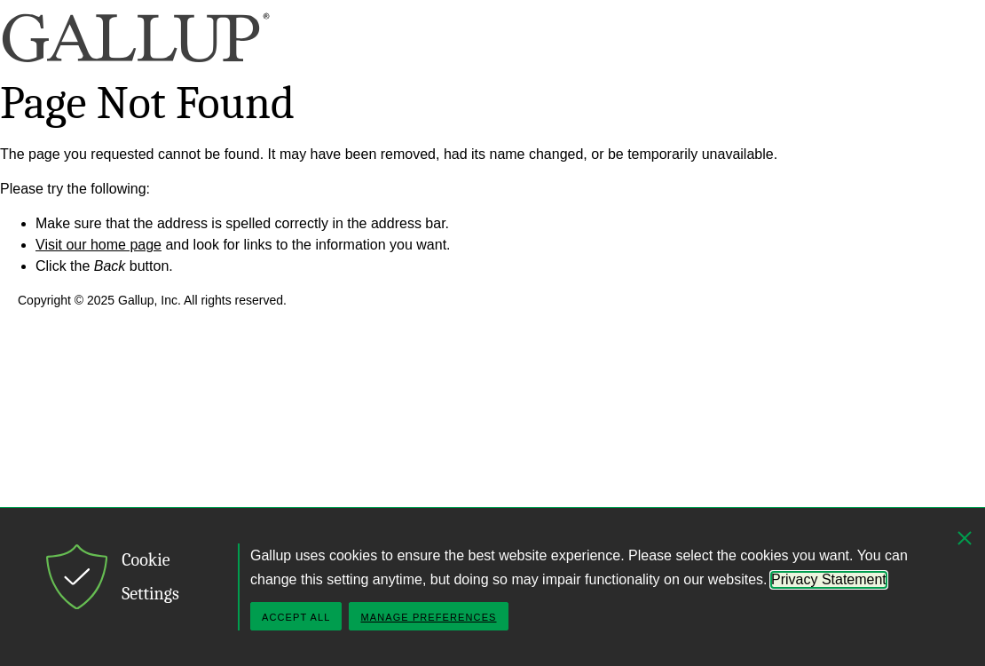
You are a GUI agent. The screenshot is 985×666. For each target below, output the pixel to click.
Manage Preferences (428, 617)
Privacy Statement (828, 579)
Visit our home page (98, 244)
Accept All (296, 617)
